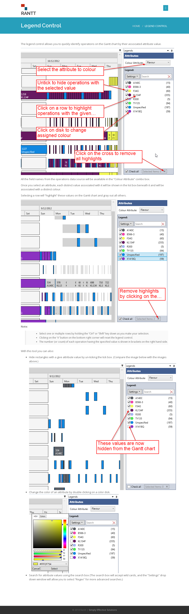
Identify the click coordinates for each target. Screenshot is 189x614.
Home (136, 26)
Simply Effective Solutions (103, 609)
